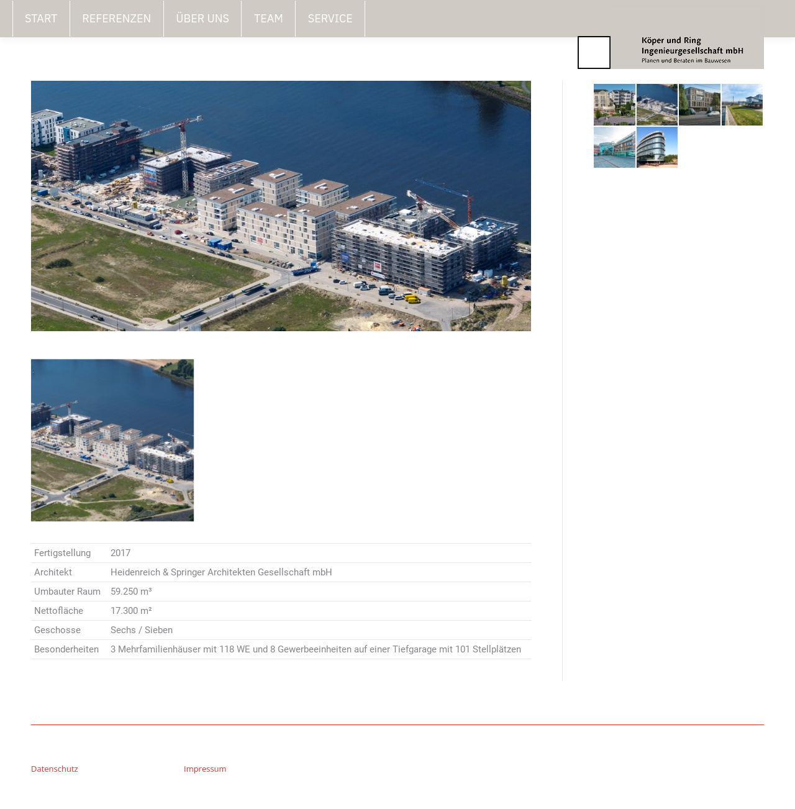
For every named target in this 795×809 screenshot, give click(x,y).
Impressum (205, 768)
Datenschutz (54, 768)
